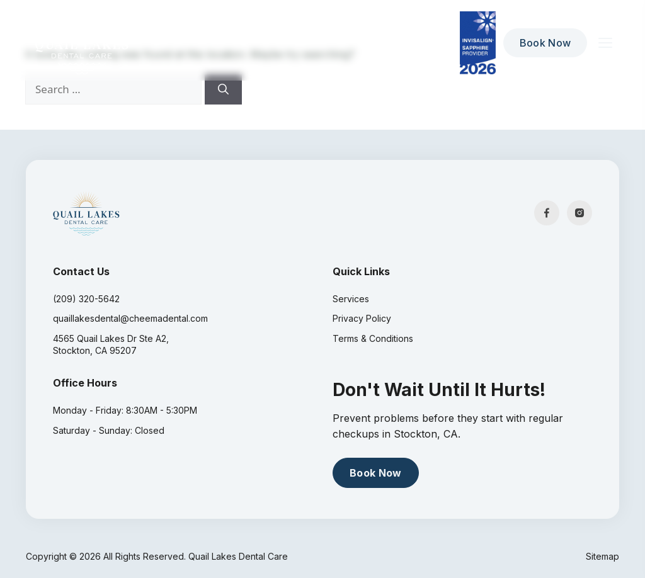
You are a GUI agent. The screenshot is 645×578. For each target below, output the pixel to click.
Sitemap (602, 556)
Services (351, 298)
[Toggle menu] (605, 43)
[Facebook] (546, 212)
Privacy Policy (362, 318)
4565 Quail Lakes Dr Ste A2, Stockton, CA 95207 (111, 344)
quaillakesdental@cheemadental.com (130, 318)
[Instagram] (579, 212)
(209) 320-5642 (86, 298)
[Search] (223, 89)
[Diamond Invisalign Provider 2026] (478, 42)
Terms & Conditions (373, 338)
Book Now (545, 43)
